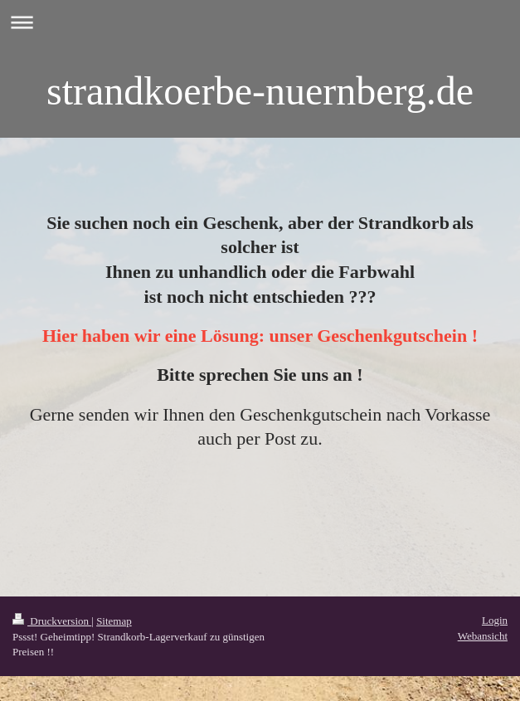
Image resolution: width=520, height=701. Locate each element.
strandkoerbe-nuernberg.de (260, 91)
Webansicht (483, 636)
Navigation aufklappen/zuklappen (260, 22)
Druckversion (51, 621)
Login (495, 620)
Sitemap (114, 621)
